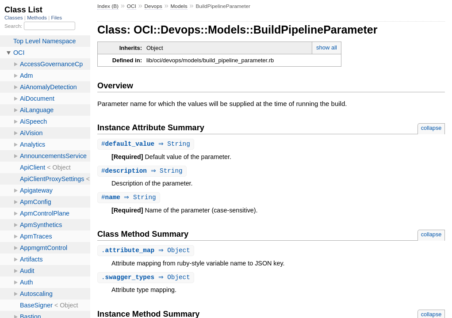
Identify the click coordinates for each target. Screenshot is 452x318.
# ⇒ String (146, 144)
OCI (131, 6)
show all (326, 47)
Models (178, 6)
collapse (431, 128)
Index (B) (108, 6)
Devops (153, 6)
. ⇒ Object (146, 252)
